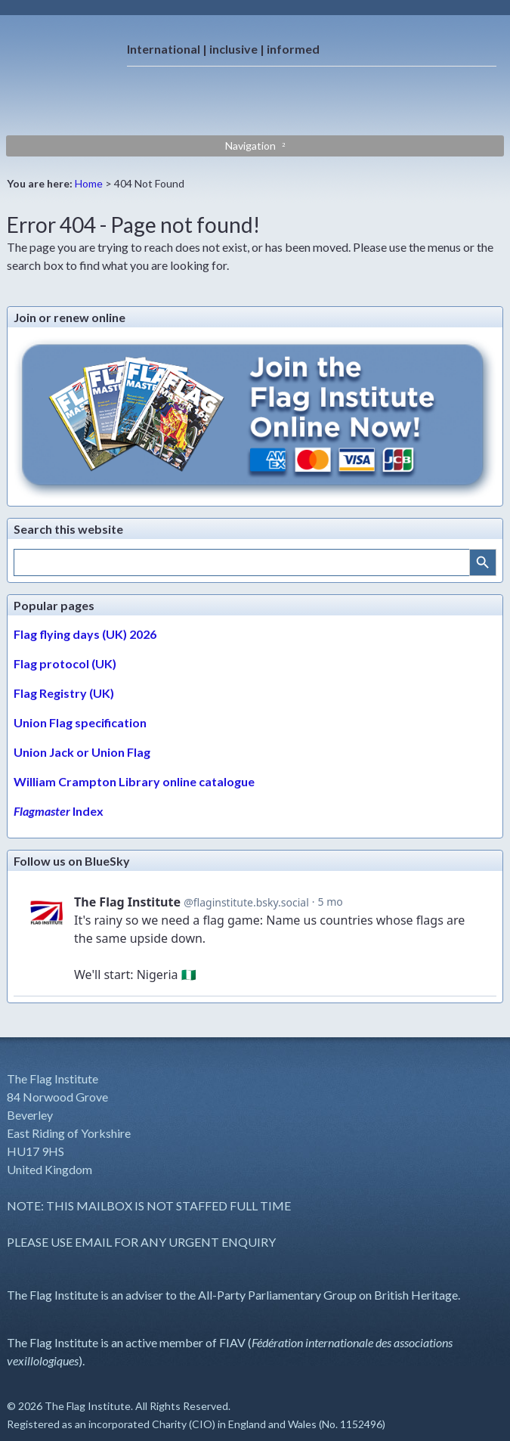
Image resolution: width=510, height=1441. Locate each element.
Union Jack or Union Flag (82, 752)
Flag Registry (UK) (64, 693)
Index (59, 811)
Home (89, 183)
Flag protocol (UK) (65, 663)
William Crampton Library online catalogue (134, 781)
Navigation (250, 145)
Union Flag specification (80, 722)
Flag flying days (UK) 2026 (85, 634)
